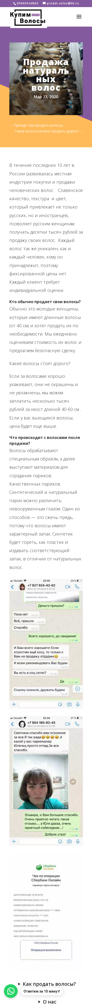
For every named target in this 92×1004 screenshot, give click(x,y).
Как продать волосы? (49, 984)
